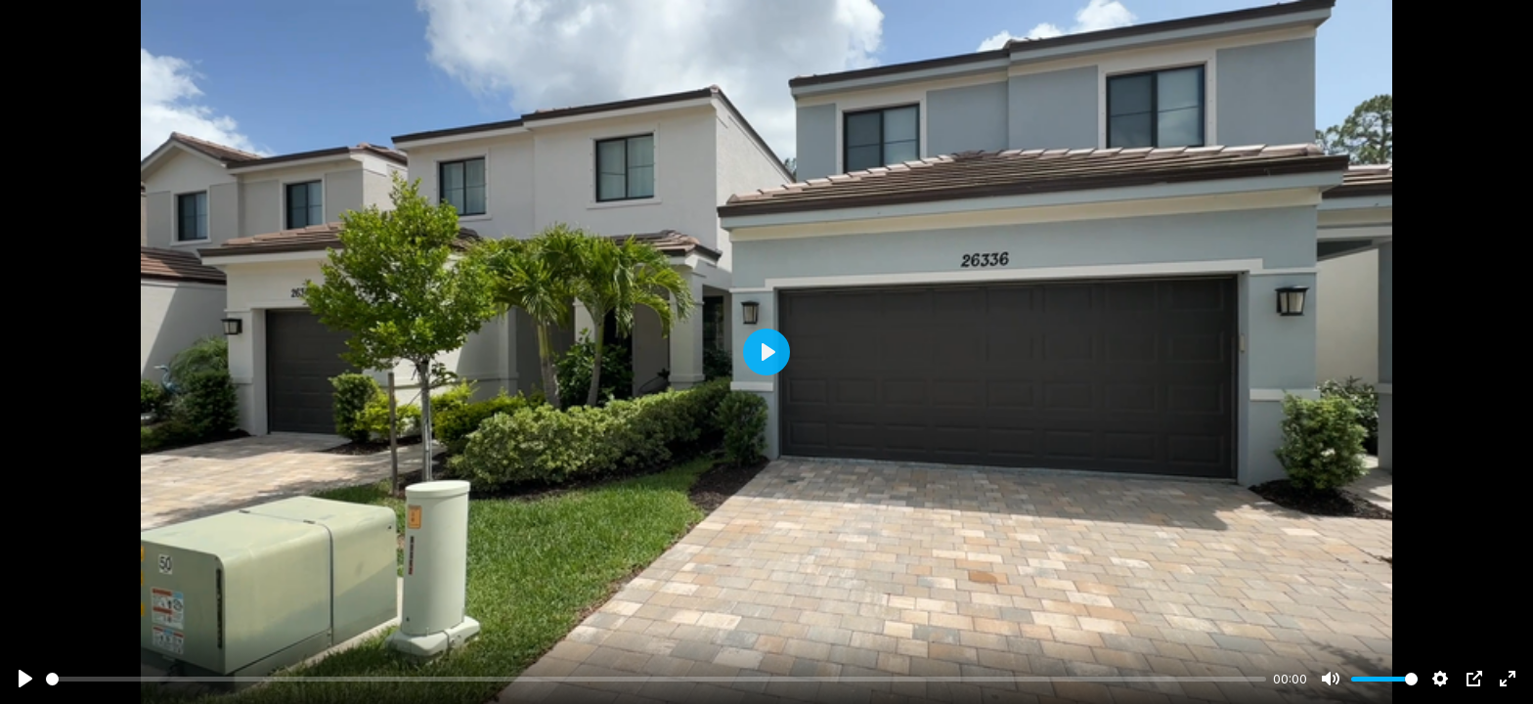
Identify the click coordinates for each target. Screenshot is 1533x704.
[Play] (25, 678)
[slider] (656, 679)
